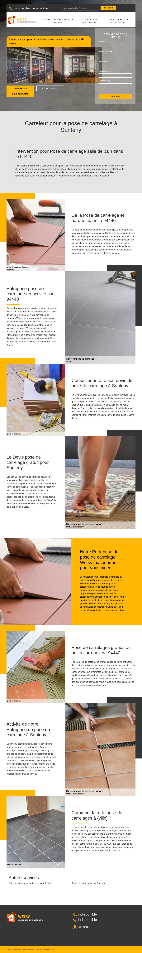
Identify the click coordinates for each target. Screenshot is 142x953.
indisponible (22, 8)
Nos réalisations (50, 89)
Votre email (103, 61)
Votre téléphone (105, 71)
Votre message (104, 81)
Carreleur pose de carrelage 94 (118, 21)
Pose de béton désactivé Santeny (88, 883)
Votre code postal (105, 51)
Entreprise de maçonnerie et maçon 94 (57, 21)
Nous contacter (20, 94)
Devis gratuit (20, 89)
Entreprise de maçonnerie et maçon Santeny (31, 883)
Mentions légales (45, 950)
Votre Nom (103, 41)
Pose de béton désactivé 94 (89, 21)
